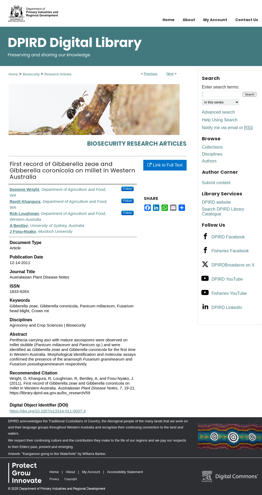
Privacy (54, 479)
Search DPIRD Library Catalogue (223, 211)
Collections (212, 147)
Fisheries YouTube (229, 293)
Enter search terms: (220, 87)
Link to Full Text (164, 165)
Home (13, 74)
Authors (209, 161)
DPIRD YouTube (227, 279)
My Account (91, 472)
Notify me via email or (227, 127)
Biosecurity (32, 74)
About (70, 472)
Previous (150, 74)
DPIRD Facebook (228, 237)
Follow (127, 188)
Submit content (216, 182)
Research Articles (57, 74)
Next (170, 74)
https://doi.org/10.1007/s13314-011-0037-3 (48, 411)
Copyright (70, 479)
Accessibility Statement (125, 472)
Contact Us (246, 19)
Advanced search (218, 112)
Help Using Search (219, 120)
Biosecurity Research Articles (137, 144)
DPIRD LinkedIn (226, 307)
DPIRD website (216, 202)
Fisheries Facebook (230, 251)
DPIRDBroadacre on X (233, 265)
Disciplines (212, 154)
